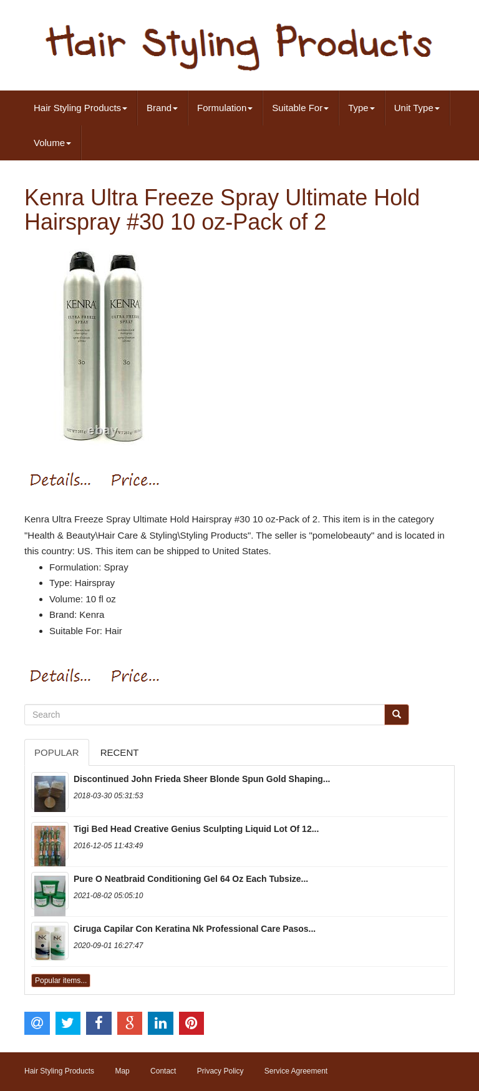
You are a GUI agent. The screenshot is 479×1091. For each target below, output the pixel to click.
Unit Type (417, 107)
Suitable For (300, 107)
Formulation (225, 107)
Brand (162, 107)
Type (361, 107)
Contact (163, 1071)
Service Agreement (295, 1071)
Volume (52, 142)
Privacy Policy (220, 1071)
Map (122, 1071)
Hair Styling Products (80, 107)
